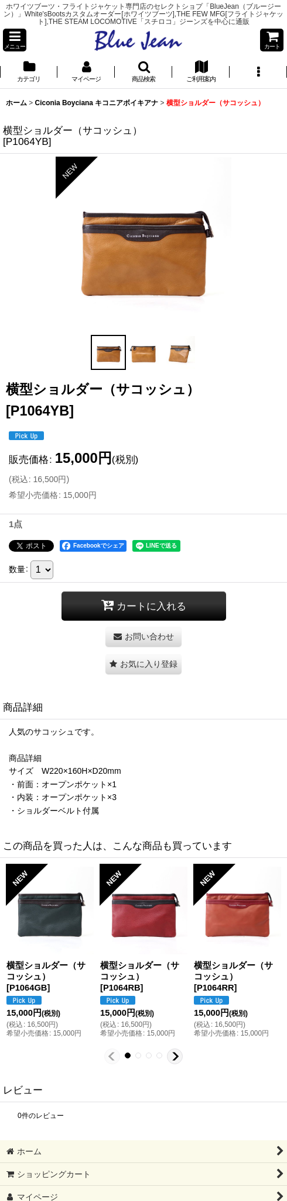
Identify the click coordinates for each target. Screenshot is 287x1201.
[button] (14, 40)
